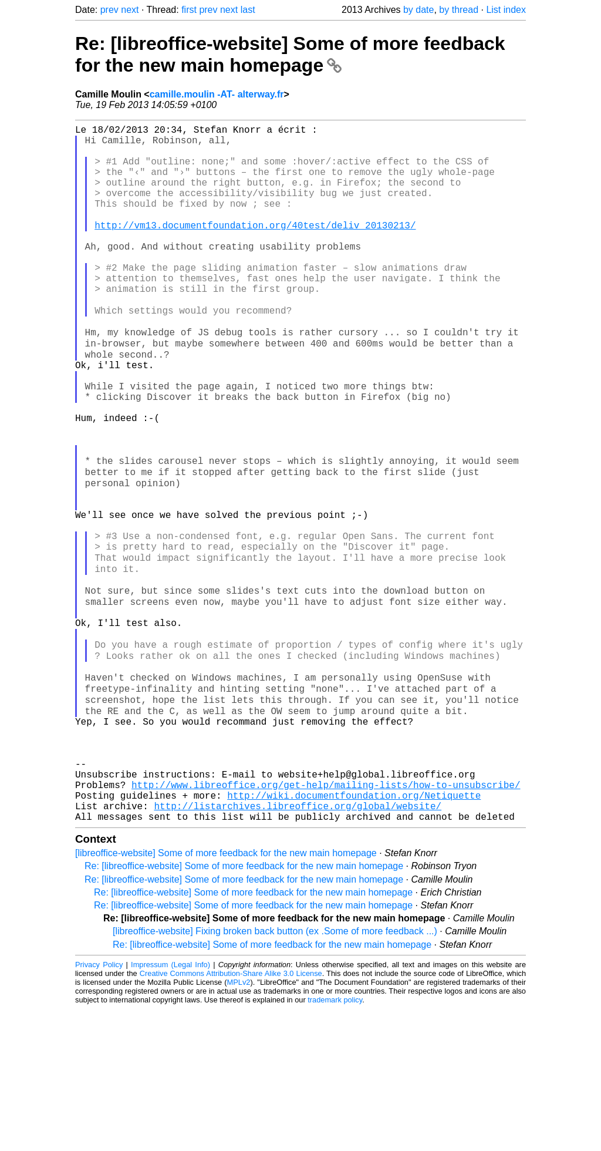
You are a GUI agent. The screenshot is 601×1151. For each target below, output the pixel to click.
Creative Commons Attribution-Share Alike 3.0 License (231, 1115)
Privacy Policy (99, 1106)
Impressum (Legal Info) (170, 1106)
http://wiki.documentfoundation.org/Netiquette (354, 932)
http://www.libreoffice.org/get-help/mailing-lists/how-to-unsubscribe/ (325, 919)
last (248, 10)
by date (418, 10)
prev (109, 10)
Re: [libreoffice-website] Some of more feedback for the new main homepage (290, 54)
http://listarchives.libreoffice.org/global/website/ (297, 945)
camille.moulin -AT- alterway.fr (217, 94)
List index (506, 10)
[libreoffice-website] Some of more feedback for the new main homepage (226, 995)
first (189, 10)
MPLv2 (239, 1124)
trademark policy (335, 1141)
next (130, 10)
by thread (458, 10)
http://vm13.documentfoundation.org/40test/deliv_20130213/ (255, 247)
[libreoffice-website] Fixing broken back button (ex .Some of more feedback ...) (275, 1073)
